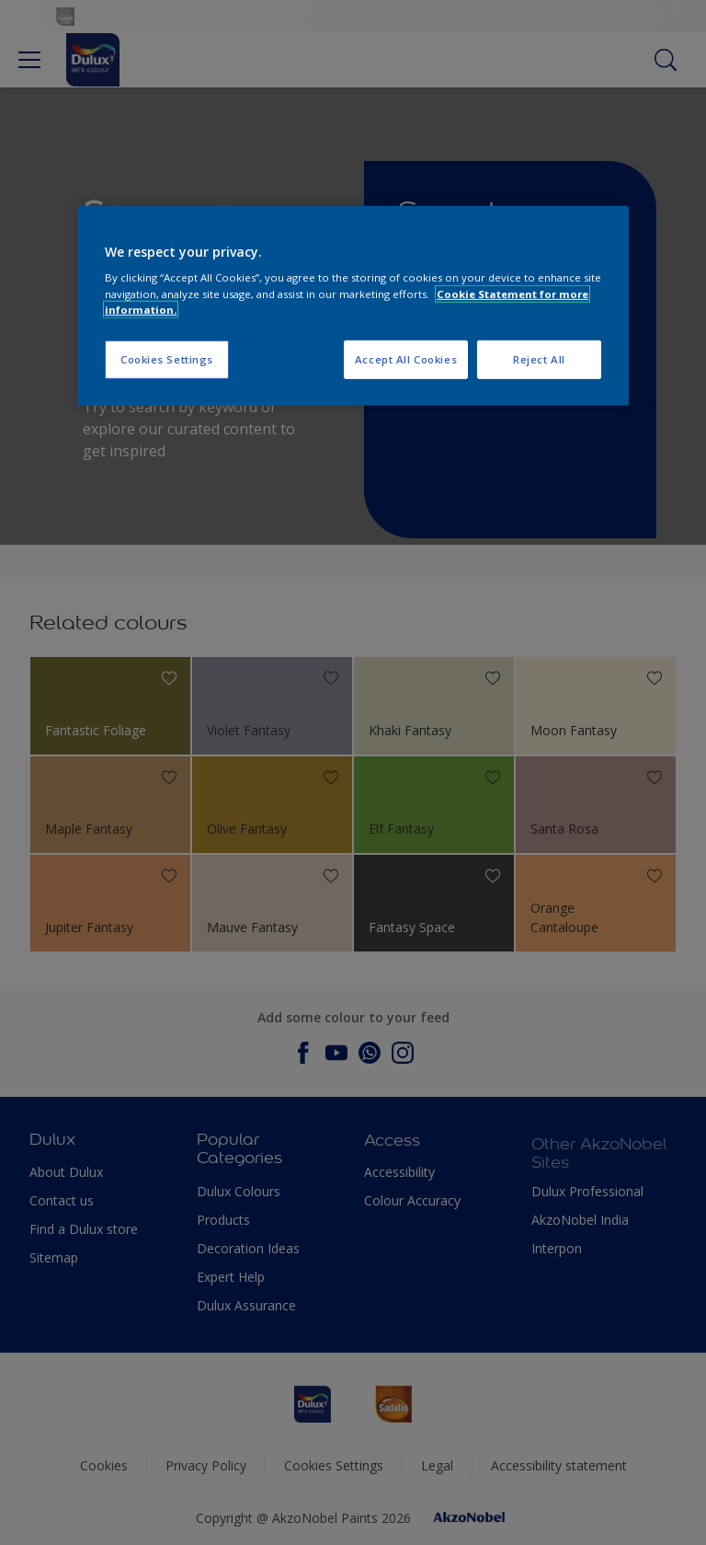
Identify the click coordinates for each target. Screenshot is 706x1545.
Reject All (539, 358)
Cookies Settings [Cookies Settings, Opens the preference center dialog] (166, 358)
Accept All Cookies (406, 358)
